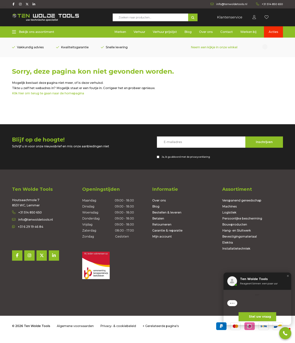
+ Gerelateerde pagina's (161, 332)
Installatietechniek (236, 255)
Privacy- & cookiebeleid (118, 332)
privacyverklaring (200, 162)
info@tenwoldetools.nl (32, 226)
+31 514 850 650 (27, 219)
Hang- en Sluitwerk (236, 237)
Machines (229, 213)
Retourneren (161, 231)
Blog (155, 213)
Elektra (227, 249)
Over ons (159, 207)
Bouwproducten (234, 231)
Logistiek (229, 219)
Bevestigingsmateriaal (239, 243)
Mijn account (162, 243)
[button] (285, 333)
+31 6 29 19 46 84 (27, 233)
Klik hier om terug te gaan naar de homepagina (48, 99)
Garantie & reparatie (167, 237)
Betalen (158, 225)
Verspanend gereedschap (241, 207)
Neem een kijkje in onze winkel (214, 48)
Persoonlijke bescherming (242, 225)
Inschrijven (264, 147)
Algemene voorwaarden (75, 332)
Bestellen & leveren (166, 219)
